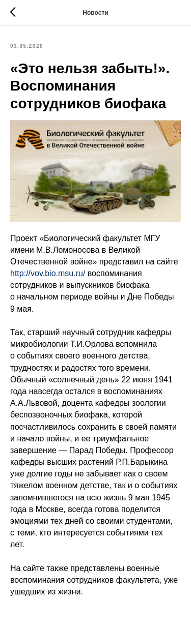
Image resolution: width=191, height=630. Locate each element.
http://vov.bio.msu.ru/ (47, 273)
